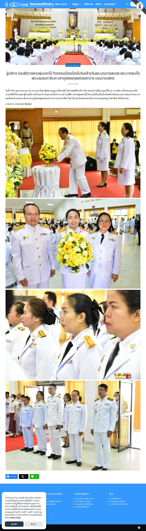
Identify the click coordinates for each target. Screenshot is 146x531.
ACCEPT (14, 524)
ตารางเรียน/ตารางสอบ (83, 501)
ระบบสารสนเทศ (111, 4)
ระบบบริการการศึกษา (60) (84, 499)
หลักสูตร (77, 4)
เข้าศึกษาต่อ (88, 4)
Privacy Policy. (15, 517)
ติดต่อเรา (58, 10)
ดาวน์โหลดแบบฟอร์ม (117, 501)
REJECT (34, 524)
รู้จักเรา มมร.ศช (62, 4)
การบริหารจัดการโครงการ (119, 504)
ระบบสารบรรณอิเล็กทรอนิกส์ (50, 501)
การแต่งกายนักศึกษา (82, 507)
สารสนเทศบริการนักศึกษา (84, 504)
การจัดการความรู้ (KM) (48, 504)
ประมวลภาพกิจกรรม (73, 65)
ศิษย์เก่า (98, 4)
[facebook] (139, 527)
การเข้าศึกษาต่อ (115, 499)
